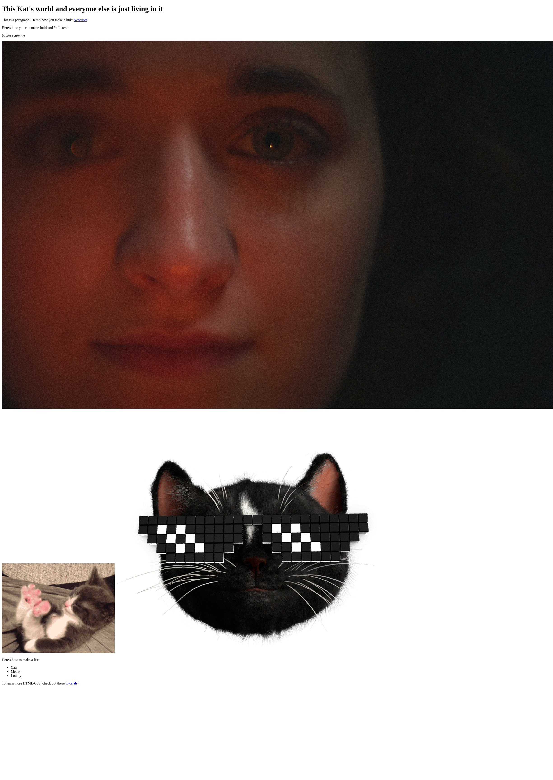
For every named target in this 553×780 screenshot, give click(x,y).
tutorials (71, 683)
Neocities (80, 20)
